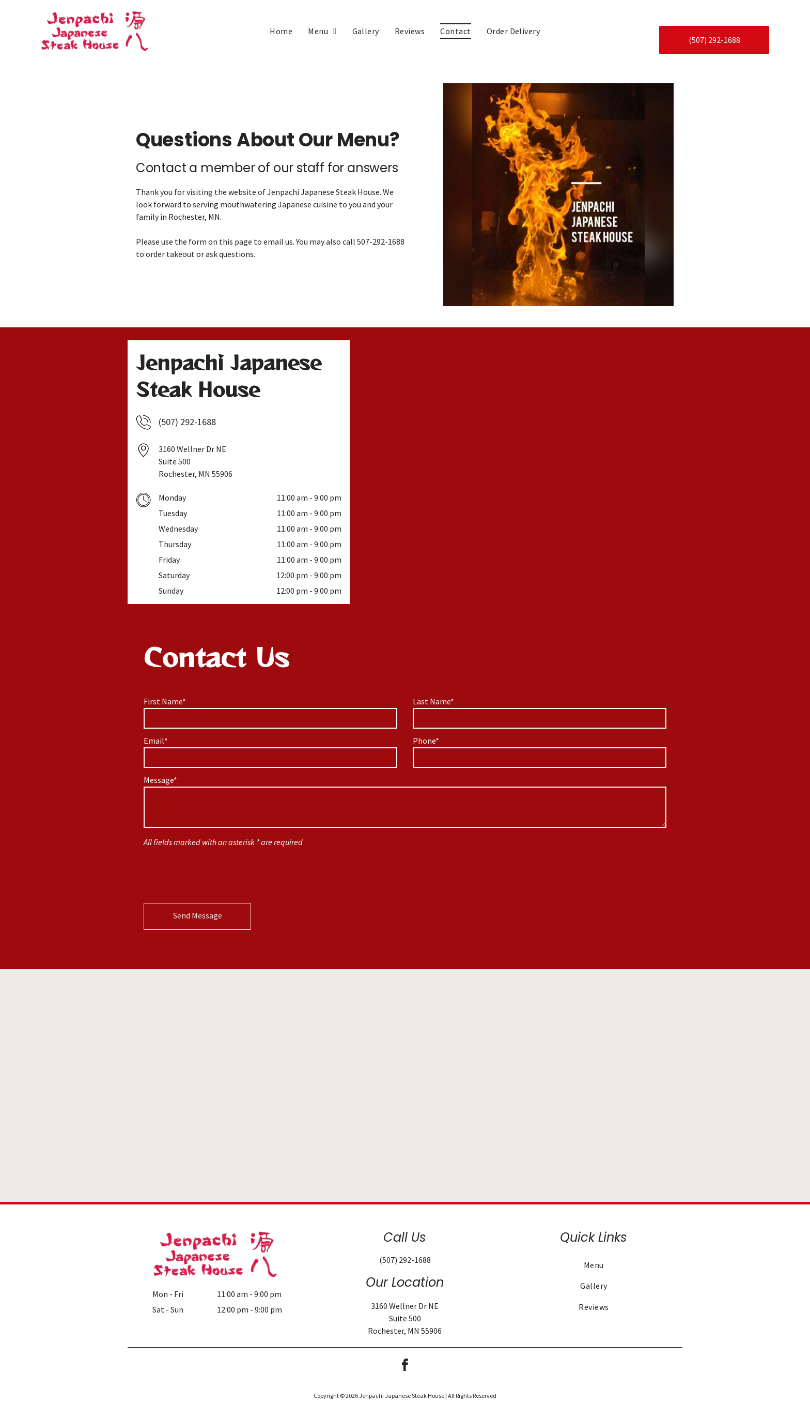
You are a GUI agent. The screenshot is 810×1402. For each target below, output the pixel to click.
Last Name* (433, 701)
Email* (156, 740)
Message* (160, 780)
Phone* (426, 740)
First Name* (165, 701)
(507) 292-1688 (187, 422)
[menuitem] (281, 31)
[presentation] (222, 872)
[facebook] (405, 1366)
